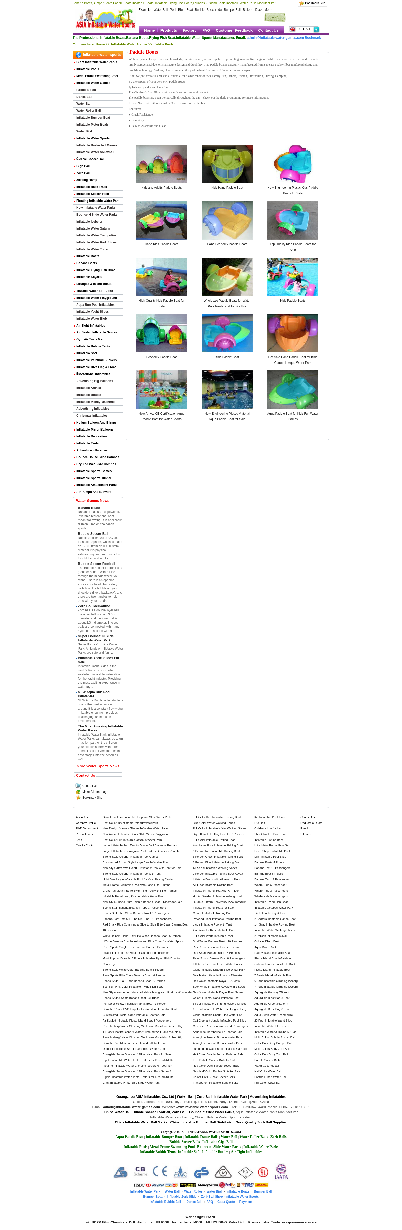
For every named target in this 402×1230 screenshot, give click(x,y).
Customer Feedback (234, 30)
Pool (173, 10)
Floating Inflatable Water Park (97, 201)
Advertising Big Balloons (94, 381)
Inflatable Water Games (129, 44)
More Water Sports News (98, 766)
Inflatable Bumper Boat (93, 117)
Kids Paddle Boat (227, 357)
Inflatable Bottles (88, 395)
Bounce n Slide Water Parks (96, 214)
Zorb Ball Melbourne (94, 606)
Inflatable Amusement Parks (96, 485)
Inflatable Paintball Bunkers (96, 360)
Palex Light (237, 1222)
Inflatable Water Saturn (93, 228)
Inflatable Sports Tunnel (93, 478)
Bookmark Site (315, 3)
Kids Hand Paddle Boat (227, 187)
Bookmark (313, 38)
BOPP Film (100, 1222)
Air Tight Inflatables (90, 325)
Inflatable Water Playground (96, 298)
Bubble (199, 10)
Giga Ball (83, 166)
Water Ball (161, 10)
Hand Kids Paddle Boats (161, 244)
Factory (190, 30)
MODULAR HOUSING (210, 1222)
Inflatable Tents (87, 443)
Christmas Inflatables (91, 415)
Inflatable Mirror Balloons (95, 429)
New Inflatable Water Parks (96, 207)
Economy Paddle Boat (161, 357)
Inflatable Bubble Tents (93, 346)
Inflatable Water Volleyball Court (95, 153)
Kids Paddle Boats (292, 300)
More (267, 10)
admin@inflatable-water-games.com (131, 1107)
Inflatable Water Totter (92, 249)
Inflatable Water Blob (91, 318)
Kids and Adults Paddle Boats (161, 187)
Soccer (211, 10)
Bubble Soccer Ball (90, 159)
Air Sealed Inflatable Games (96, 332)
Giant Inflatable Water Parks (96, 62)
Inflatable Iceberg (89, 221)
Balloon (248, 10)
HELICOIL (162, 1222)
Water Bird (84, 131)
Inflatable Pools (87, 69)
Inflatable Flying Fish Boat (95, 270)
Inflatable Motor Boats (92, 124)
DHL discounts (141, 1222)
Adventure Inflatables (92, 450)
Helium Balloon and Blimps (96, 422)
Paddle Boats (163, 44)
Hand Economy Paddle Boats (227, 244)
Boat (189, 10)
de (220, 10)
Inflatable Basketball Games (96, 145)
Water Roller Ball (88, 110)
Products (168, 30)
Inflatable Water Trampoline (96, 235)
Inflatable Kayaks (89, 277)
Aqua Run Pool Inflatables (95, 305)
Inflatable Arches (88, 388)
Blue (181, 10)
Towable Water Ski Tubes (94, 291)
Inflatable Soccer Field (92, 194)
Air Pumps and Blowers (93, 492)
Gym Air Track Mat (89, 339)
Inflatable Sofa (86, 353)
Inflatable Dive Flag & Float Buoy (96, 368)
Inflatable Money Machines (95, 402)
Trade (275, 1222)
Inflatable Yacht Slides (92, 311)
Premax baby (258, 1222)
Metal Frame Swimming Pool (97, 76)
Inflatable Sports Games (94, 471)
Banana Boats (86, 263)
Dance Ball (84, 97)
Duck (258, 10)
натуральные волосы (300, 1222)
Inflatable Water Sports (93, 138)
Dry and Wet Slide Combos (96, 464)
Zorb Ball (83, 173)
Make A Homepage (91, 792)
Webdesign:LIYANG (200, 1217)
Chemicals (118, 1222)
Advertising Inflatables (92, 409)
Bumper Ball (232, 10)
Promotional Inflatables (93, 374)
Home (149, 30)
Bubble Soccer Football (96, 564)
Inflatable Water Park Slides (96, 242)
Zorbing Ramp (86, 180)
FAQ (206, 30)
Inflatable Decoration (91, 436)
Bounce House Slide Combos (97, 457)
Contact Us (268, 30)
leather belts (182, 1222)
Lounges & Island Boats (94, 284)
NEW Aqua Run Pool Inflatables (94, 694)
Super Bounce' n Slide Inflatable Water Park (96, 638)
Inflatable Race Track (91, 187)
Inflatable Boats (87, 256)
